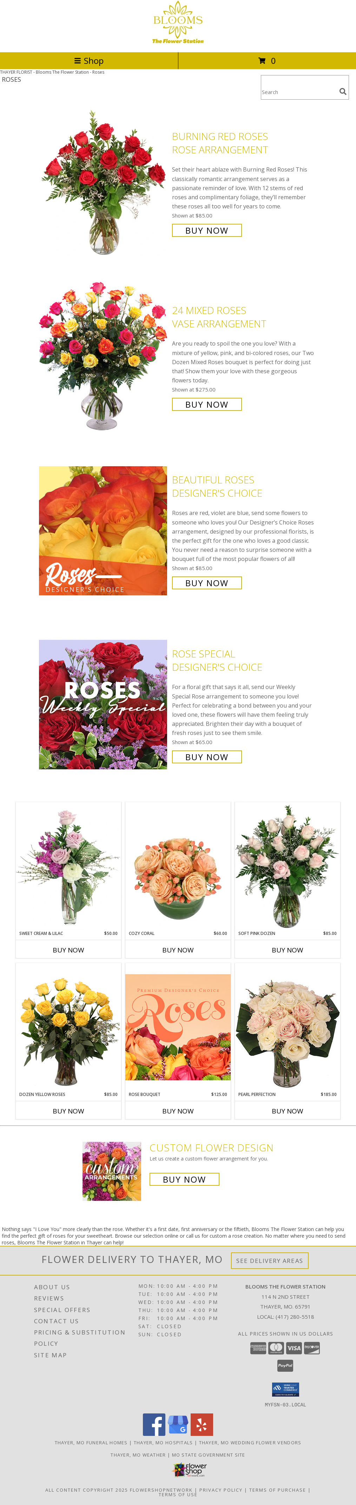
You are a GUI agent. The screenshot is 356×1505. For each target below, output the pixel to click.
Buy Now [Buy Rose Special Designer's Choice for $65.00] (207, 757)
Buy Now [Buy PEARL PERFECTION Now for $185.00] (287, 1111)
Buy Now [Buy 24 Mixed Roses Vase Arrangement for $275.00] (207, 404)
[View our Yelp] (202, 1433)
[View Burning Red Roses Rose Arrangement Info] (104, 182)
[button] (285, 1390)
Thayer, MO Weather (138, 1454)
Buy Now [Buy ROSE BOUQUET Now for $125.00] (178, 1111)
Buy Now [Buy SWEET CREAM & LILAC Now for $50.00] (68, 950)
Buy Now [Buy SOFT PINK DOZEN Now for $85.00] (287, 950)
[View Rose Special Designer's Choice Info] (104, 704)
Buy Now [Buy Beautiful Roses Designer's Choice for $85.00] (207, 583)
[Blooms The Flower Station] (178, 42)
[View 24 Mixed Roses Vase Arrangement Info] (104, 356)
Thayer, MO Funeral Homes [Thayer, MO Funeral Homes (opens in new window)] (91, 1442)
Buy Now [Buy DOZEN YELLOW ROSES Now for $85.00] (68, 1111)
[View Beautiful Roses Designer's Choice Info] (104, 530)
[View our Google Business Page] (178, 1433)
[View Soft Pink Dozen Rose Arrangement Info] (287, 866)
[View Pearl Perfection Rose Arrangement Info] (287, 1027)
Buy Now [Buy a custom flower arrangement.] (184, 1179)
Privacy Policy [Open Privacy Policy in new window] (221, 1489)
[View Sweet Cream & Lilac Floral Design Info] (68, 866)
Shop (89, 60)
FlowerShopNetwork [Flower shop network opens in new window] (161, 1489)
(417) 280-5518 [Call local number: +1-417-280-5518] (295, 1316)
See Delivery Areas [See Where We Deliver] (269, 1261)
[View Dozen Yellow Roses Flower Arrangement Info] (68, 1027)
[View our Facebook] (154, 1433)
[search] (343, 91)
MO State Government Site (208, 1454)
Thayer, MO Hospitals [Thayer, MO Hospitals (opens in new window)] (163, 1442)
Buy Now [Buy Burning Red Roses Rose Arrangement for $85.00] (207, 230)
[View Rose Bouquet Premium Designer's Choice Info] (178, 1027)
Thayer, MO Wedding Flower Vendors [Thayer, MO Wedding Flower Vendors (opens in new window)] (250, 1442)
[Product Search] (298, 91)
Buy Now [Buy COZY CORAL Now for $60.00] (178, 950)
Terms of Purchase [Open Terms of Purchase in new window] (277, 1489)
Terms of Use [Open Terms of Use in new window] (178, 1494)
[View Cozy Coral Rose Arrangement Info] (178, 866)
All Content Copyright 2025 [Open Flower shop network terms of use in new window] (86, 1489)
